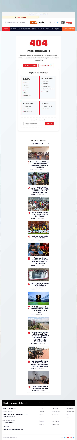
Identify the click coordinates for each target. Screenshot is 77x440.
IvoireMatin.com (70, 411)
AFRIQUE (53, 29)
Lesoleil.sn (41, 411)
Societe (32, 169)
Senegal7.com (55, 415)
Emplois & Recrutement (48, 89)
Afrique (33, 289)
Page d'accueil (27, 106)
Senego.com (55, 408)
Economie (34, 343)
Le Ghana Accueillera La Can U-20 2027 (40, 237)
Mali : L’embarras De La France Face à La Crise (40, 387)
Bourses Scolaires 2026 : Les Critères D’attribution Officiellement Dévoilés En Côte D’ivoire (39, 164)
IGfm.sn (41, 415)
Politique (26, 82)
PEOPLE (59, 29)
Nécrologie (45, 91)
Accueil (32, 14)
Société (26, 85)
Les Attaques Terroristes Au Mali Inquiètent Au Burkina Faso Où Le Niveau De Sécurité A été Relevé (40, 363)
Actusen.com (42, 421)
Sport (25, 90)
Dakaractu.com (55, 424)
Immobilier (45, 83)
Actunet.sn (41, 424)
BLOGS (47, 29)
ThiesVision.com (55, 411)
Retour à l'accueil (30, 65)
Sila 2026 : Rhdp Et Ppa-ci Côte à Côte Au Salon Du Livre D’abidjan (40, 214)
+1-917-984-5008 (8, 423)
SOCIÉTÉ (27, 29)
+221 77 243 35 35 (9, 414)
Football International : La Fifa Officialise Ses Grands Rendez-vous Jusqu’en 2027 (39, 309)
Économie (26, 88)
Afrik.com (69, 418)
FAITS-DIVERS (35, 29)
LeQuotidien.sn (55, 421)
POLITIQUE (13, 29)
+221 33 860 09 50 (9, 417)
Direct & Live (27, 109)
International (27, 95)
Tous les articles (28, 111)
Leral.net (41, 408)
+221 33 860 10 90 (21, 414)
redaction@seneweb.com (15, 429)
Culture (26, 93)
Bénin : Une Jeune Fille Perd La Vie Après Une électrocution (40, 285)
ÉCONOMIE (21, 29)
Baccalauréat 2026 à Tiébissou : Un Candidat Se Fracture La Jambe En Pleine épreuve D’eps (40, 189)
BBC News (69, 415)
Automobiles (46, 81)
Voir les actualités (46, 65)
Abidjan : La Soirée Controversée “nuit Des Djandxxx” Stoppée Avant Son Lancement (40, 260)
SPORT (42, 29)
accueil (5, 29)
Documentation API (47, 106)
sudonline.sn (55, 418)
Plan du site (46, 109)
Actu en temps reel (41, 14)
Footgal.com (42, 418)
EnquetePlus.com (70, 408)
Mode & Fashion (47, 86)
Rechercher (49, 123)
